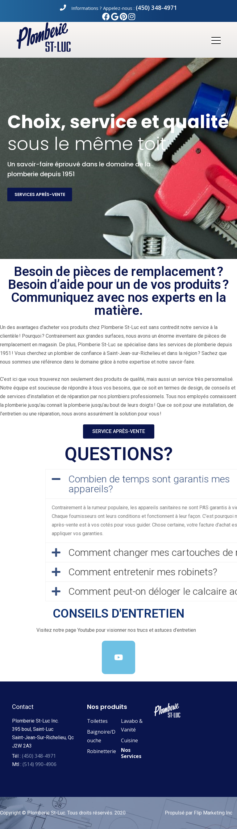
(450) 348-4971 (156, 8)
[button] (118, 431)
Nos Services (131, 753)
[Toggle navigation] (215, 40)
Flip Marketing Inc (213, 813)
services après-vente (40, 194)
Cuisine (129, 740)
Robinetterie (101, 751)
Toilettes (97, 721)
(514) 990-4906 (39, 764)
